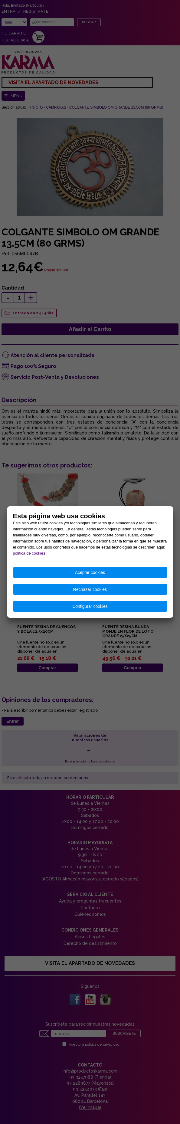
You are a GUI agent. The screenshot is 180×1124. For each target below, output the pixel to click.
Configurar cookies (90, 606)
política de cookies (29, 553)
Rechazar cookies (90, 589)
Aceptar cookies (90, 572)
